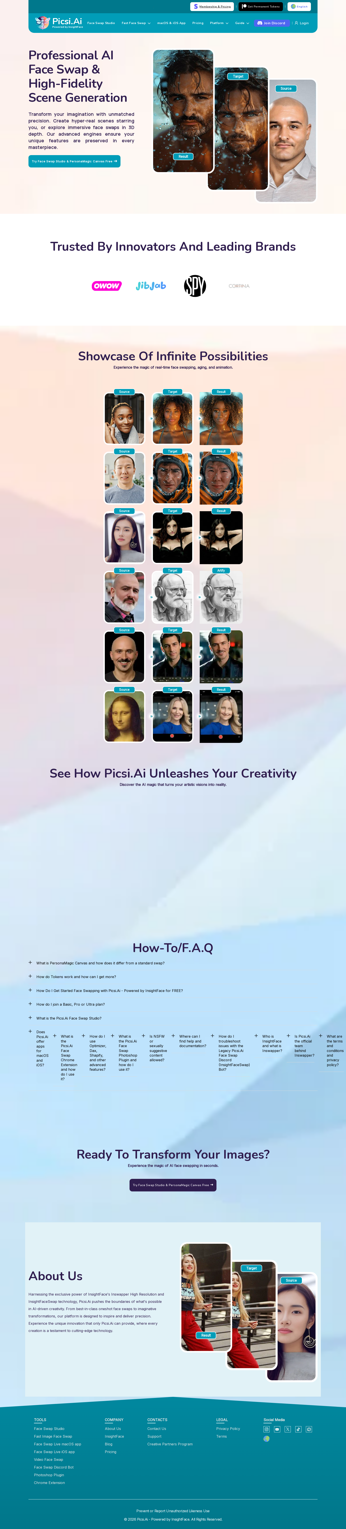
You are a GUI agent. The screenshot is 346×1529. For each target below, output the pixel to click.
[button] (266, 1439)
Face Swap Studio (101, 23)
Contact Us (156, 1428)
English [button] (299, 6)
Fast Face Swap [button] (136, 23)
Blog (108, 1444)
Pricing (197, 23)
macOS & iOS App (171, 23)
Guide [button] (242, 23)
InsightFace (114, 1436)
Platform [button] (219, 23)
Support (154, 1436)
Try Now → (150, 7)
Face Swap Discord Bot (53, 1467)
